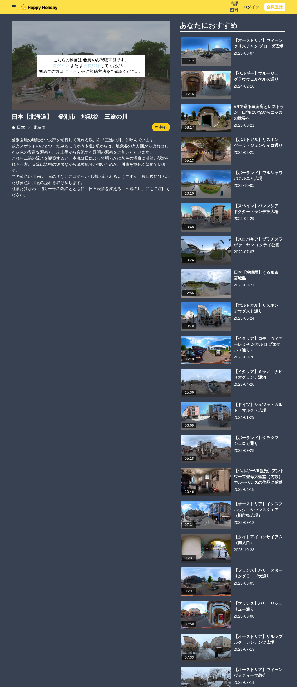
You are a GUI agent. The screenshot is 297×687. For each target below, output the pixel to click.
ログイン (251, 7)
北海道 (39, 127)
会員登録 (275, 7)
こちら (71, 71)
